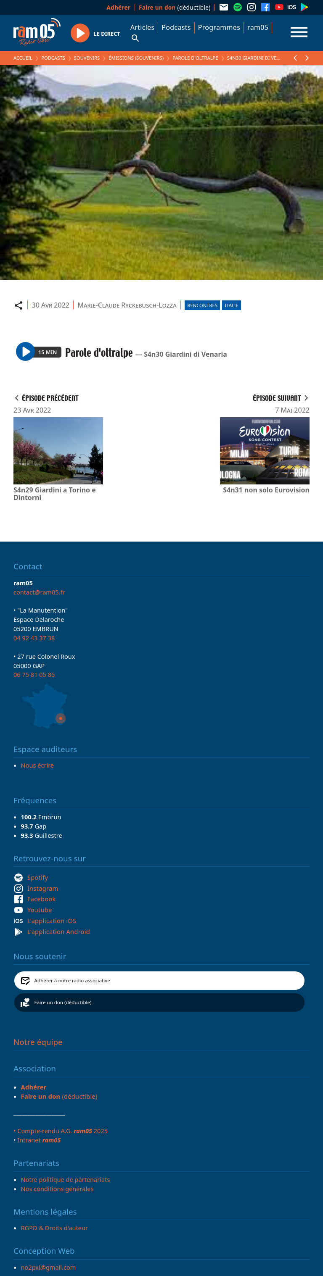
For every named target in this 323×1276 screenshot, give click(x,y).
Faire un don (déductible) (63, 1002)
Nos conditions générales (57, 1188)
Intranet (39, 1140)
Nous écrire (37, 765)
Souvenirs (87, 58)
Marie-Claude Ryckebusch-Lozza (127, 305)
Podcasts (176, 27)
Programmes (219, 27)
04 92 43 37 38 (34, 638)
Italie (231, 305)
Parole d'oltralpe (195, 58)
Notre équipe (38, 1042)
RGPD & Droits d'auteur (54, 1227)
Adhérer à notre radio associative (72, 980)
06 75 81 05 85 (34, 674)
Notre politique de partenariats (65, 1179)
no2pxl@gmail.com (48, 1267)
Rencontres (202, 305)
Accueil (22, 58)
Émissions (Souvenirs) (136, 58)
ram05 (257, 27)
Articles (142, 27)
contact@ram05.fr (39, 592)
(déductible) (175, 7)
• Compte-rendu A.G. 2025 (60, 1130)
